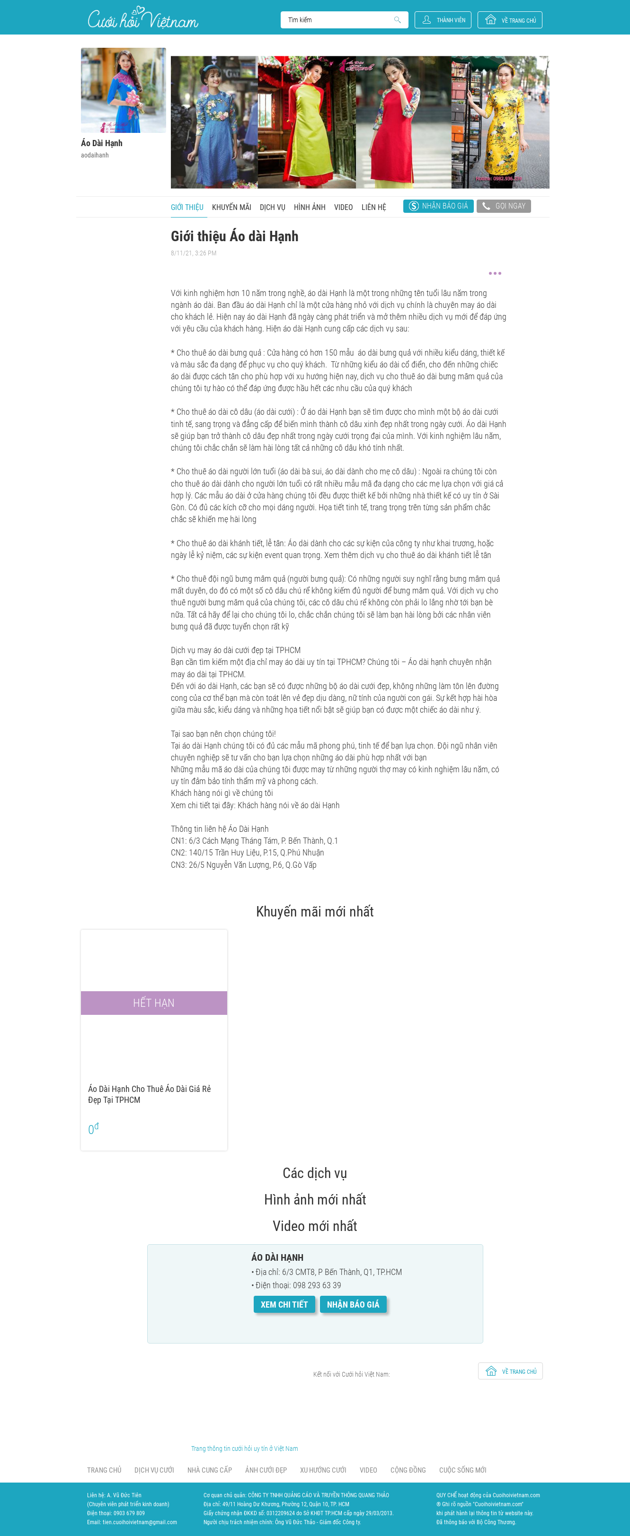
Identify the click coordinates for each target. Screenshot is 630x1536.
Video (343, 207)
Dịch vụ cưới (154, 1470)
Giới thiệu (187, 207)
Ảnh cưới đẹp (266, 1470)
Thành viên (451, 20)
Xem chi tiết (284, 1304)
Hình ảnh (310, 207)
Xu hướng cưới (323, 1470)
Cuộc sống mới (463, 1470)
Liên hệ (374, 207)
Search (340, 20)
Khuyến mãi (231, 207)
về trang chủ (519, 20)
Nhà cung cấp (209, 1470)
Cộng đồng (408, 1470)
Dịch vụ (272, 207)
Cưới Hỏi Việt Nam (143, 17)
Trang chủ (104, 1470)
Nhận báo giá (445, 205)
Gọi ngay (504, 207)
